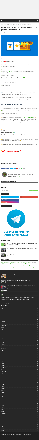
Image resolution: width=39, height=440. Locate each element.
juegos (25, 297)
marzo (20, 336)
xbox (24, 299)
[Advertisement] (20, 9)
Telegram (20, 176)
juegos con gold (4, 299)
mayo (20, 310)
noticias (12, 297)
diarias (6, 163)
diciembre (20, 319)
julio (20, 329)
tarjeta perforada (19, 299)
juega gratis (17, 297)
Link (13, 132)
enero (20, 317)
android (27, 299)
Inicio (2, 24)
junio (20, 308)
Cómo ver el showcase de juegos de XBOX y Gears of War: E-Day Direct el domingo (16, 262)
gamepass (7, 297)
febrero (20, 315)
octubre (20, 323)
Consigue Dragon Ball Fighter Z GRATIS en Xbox (16, 274)
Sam (3, 32)
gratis (21, 297)
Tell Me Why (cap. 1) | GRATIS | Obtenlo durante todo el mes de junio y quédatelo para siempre (22, 249)
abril (20, 312)
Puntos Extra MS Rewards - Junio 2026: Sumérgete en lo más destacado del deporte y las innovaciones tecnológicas (22, 244)
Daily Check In (10, 71)
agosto (20, 327)
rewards (5, 24)
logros (32, 297)
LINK (2, 122)
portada (10, 163)
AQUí (24, 77)
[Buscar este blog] (15, 190)
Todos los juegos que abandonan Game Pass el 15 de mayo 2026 (19, 280)
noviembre (20, 321)
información (14, 124)
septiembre (20, 325)
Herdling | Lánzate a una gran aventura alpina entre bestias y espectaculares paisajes (16, 265)
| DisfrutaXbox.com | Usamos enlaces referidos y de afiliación (19, 434)
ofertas (28, 297)
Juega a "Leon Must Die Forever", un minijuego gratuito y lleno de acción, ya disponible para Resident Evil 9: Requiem (21, 286)
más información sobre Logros (29, 117)
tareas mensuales (11, 299)
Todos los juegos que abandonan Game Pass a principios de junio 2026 (20, 254)
